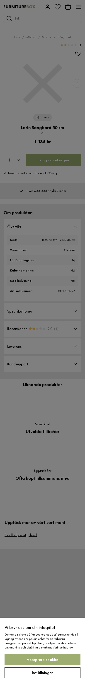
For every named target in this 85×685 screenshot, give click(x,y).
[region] (42, 651)
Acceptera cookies (42, 659)
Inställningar (42, 672)
